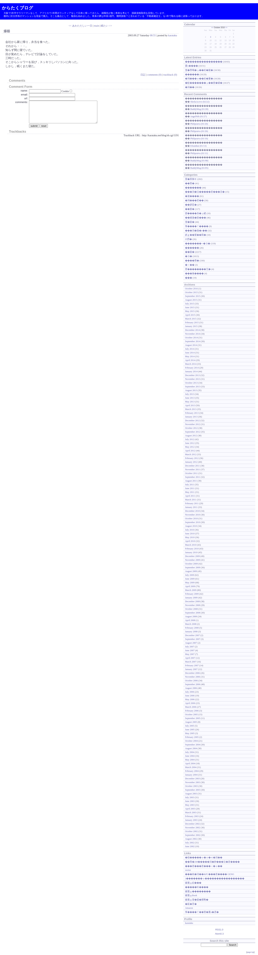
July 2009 (189, 575)
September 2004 (192, 744)
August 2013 (191, 390)
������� (193, 187)
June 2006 (190, 695)
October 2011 (191, 473)
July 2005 (189, 725)
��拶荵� (191, 204)
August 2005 (191, 722)
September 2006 (192, 684)
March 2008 (190, 624)
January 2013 (191, 416)
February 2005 (192, 737)
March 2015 (190, 318)
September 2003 (192, 789)
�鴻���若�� (194, 200)
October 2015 (191, 292)
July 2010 (189, 529)
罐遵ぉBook (191, 895)
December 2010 (192, 511)
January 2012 (191, 462)
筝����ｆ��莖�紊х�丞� (202, 912)
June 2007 (190, 650)
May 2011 (189, 492)
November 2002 (192, 827)
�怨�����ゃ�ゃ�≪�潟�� (203, 857)
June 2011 (189, 488)
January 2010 (191, 552)
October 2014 (191, 337)
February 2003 (192, 816)
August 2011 (191, 480)
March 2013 (190, 409)
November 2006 (192, 676)
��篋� (189, 252)
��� (188, 277)
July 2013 (189, 394)
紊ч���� (191, 65)
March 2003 (190, 812)
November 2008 (192, 605)
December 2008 (192, 601)
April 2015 (190, 315)
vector (188, 870)
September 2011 (192, 477)
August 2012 (191, 435)
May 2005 (190, 733)
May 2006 (190, 699)
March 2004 (190, 767)
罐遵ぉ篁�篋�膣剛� (196, 899)
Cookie (65, 91)
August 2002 (191, 838)
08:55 (153, 35)
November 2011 (192, 469)
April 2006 (190, 703)
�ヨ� (188, 256)
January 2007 (191, 669)
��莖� (189, 183)
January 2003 (191, 820)
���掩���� (194, 273)
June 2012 (190, 443)
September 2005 (192, 718)
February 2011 (192, 503)
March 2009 (190, 590)
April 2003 (190, 808)
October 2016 (191, 288)
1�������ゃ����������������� (214, 878)
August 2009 (191, 571)
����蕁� (192, 260)
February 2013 (192, 413)
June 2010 (190, 533)
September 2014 (192, 341)
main (96, 25)
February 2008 (192, 627)
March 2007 (190, 661)
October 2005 (191, 714)
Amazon (189, 908)
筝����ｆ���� (196, 226)
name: (24, 90)
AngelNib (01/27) (198, 116)
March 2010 (190, 544)
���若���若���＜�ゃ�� (203, 866)
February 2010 (192, 548)
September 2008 (192, 612)
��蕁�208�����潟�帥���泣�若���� (212, 861)
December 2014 (192, 330)
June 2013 (190, 397)
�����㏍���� (196, 887)
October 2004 (191, 740)
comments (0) (154, 74)
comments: (21, 102)
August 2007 (191, 642)
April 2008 (190, 620)
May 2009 (190, 582)
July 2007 (189, 646)
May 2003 (190, 805)
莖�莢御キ (191, 179)
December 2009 (192, 556)
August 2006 (191, 688)
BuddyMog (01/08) (199, 160)
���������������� (203, 61)
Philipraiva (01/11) (199, 153)
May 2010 (190, 537)
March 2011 (190, 499)
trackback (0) (170, 74)
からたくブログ (17, 7)
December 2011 (192, 465)
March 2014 (190, 364)
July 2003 (189, 797)
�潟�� (189, 87)
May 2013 (190, 401)
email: (24, 94)
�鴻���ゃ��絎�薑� (199, 78)
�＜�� (189, 264)
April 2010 (190, 541)
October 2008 (191, 609)
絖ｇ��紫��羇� (195, 235)
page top (250, 952)
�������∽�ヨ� (197, 243)
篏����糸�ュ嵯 (195, 213)
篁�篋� (189, 222)
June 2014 (190, 352)
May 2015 (190, 311)
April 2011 (190, 495)
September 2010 (192, 522)
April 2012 (190, 450)
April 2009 (190, 586)
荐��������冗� (198, 269)
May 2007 (190, 654)
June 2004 (190, 756)
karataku (172, 35)
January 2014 (191, 371)
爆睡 (7, 31)
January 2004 (191, 774)
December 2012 (192, 420)
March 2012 (190, 454)
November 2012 (192, 424)
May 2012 (190, 446)
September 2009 (192, 567)
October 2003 (191, 786)
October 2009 (191, 563)
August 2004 (191, 748)
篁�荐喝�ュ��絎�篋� (199, 70)
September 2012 (192, 431)
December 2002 (192, 823)
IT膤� (188, 239)
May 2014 (190, 356)
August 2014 (191, 345)
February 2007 (192, 665)
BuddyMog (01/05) (199, 168)
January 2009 (191, 597)
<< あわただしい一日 (80, 25)
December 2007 (192, 635)
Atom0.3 (219, 933)
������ (192, 74)
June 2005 (190, 729)
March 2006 (190, 707)
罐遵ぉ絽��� (193, 882)
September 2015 (192, 296)
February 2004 (192, 771)
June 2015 (190, 307)
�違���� (192, 196)
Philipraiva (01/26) (199, 123)
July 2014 (189, 348)
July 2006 (189, 691)
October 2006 (191, 680)
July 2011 (189, 484)
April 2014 (190, 360)
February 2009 (192, 593)
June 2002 (190, 846)
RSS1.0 (219, 929)
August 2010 (191, 526)
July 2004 (189, 752)
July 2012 (189, 439)
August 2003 (191, 793)
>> (226, 28)
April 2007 (190, 658)
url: (26, 98)
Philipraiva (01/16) (199, 138)
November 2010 (192, 514)
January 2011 (191, 507)
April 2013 (190, 405)
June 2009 (190, 578)
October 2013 (191, 382)
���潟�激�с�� (196, 230)
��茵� (189, 209)
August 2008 (191, 616)
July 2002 (189, 842)
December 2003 (192, 778)
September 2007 (192, 639)
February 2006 (192, 710)
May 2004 (190, 759)
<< (212, 28)
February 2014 (192, 367)
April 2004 (190, 763)
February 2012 (192, 458)
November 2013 (192, 379)
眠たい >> (106, 25)
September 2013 (192, 386)
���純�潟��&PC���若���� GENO (209, 874)
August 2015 (191, 299)
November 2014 (192, 333)
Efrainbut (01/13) (198, 145)
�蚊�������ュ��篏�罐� (203, 82)
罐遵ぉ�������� (198, 891)
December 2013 (192, 375)
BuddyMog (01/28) (199, 109)
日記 (142, 74)
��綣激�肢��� (195, 217)
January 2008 (191, 631)
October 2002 (191, 831)
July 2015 (189, 303)
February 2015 (192, 322)
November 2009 (192, 560)
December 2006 (192, 673)
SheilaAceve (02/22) (199, 101)
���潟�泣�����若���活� (205, 191)
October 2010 (191, 518)
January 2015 (191, 326)
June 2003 (190, 801)
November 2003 (192, 782)
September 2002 (192, 835)
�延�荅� (191, 904)
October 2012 (191, 428)
